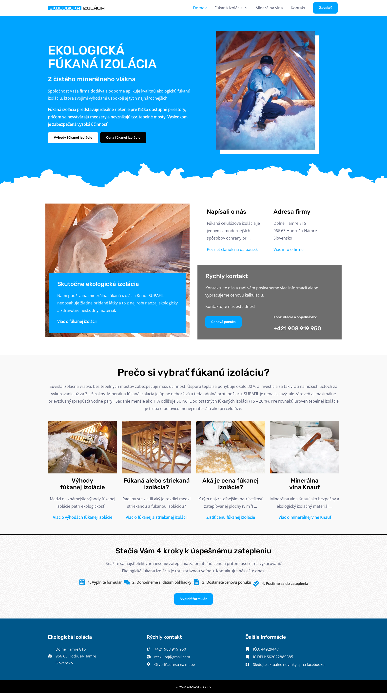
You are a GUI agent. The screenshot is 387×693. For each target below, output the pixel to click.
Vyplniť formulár (193, 596)
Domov (200, 8)
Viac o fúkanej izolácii (77, 321)
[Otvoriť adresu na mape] (173, 663)
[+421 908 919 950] (166, 647)
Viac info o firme (288, 249)
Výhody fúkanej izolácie (73, 137)
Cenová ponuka (224, 322)
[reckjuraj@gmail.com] (170, 654)
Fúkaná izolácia (228, 8)
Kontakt (298, 8)
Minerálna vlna (269, 8)
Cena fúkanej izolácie (125, 137)
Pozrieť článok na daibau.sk (232, 249)
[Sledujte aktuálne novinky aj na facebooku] (288, 663)
